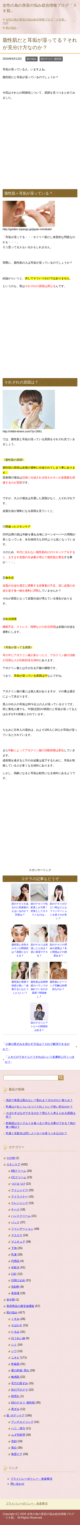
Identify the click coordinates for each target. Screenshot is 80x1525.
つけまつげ (18, 1183)
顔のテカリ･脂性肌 (51, 58)
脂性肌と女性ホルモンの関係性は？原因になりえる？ (20, 950)
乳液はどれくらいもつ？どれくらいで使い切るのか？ (39, 1106)
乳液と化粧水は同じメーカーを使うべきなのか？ (36, 1133)
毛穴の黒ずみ (19, 1383)
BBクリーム (18, 1170)
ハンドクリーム (21, 1215)
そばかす (16, 1325)
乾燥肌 (15, 1363)
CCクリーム (18, 1177)
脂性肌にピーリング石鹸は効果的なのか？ (58, 985)
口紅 (14, 1273)
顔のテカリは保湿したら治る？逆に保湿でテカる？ (39, 950)
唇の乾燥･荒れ (20, 1370)
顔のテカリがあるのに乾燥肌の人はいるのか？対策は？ (20, 909)
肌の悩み (31, 58)
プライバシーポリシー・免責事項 (31, 1478)
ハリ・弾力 (18, 1428)
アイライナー (19, 1196)
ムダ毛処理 (18, 1434)
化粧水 (15, 1267)
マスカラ (16, 1235)
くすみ (15, 1318)
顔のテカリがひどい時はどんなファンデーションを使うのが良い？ (58, 911)
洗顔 (14, 1441)
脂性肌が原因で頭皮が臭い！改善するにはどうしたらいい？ (20, 987)
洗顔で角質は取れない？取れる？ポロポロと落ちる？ (39, 1100)
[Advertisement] (40, 143)
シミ (14, 1344)
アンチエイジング (22, 1421)
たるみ (15, 1331)
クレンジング (19, 1203)
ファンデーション (22, 1228)
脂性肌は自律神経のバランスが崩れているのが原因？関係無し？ (39, 989)
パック (15, 1222)
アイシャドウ (19, 1190)
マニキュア (18, 1241)
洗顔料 (15, 1286)
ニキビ (15, 1357)
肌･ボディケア (15, 1415)
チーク (15, 1209)
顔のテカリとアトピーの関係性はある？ (39, 1026)
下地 (14, 1248)
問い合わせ (17, 1483)
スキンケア (13, 1164)
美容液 (15, 1293)
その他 (10, 1157)
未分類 (10, 1299)
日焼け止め (18, 1280)
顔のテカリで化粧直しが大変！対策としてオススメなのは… (39, 909)
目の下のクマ (19, 1389)
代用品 (15, 1260)
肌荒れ (15, 1396)
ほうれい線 (18, 1338)
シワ (14, 1351)
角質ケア (16, 1454)
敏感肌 (15, 1376)
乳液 (14, 1254)
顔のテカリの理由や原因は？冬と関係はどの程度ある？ (58, 950)
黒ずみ (15, 1409)
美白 (14, 1447)
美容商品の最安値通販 (20, 1306)
